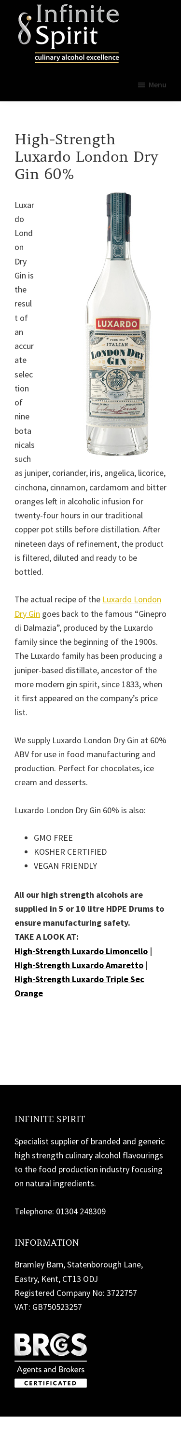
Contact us (44, 1020)
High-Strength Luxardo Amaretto (78, 965)
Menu (158, 84)
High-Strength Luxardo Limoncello (81, 951)
